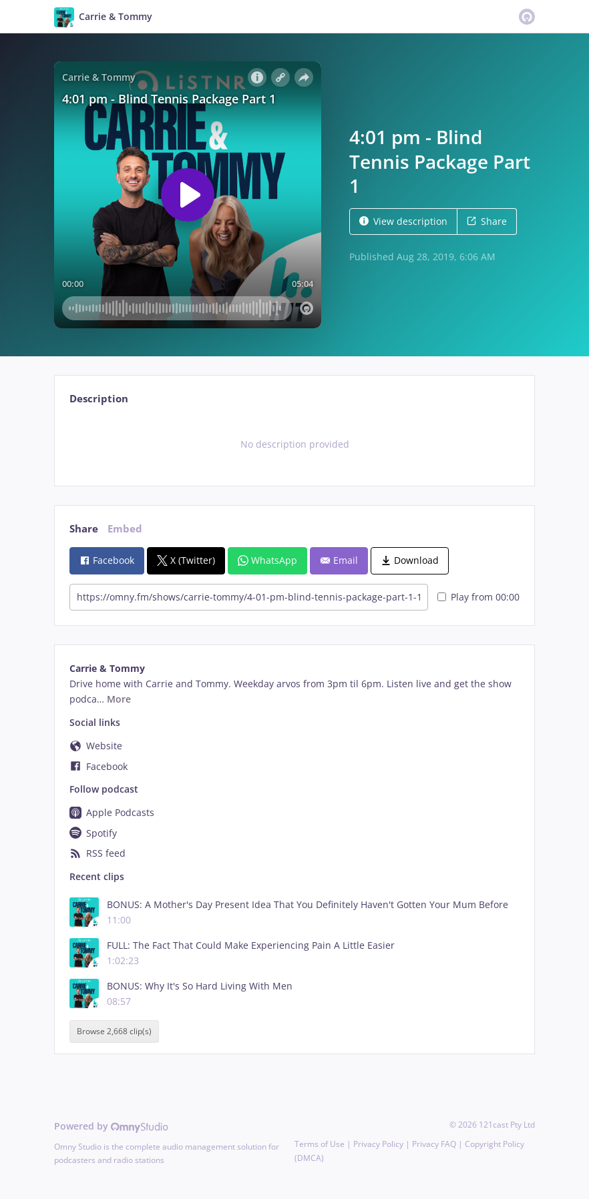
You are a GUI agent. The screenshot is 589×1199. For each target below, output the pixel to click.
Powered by (111, 1126)
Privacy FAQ (434, 1144)
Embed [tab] (125, 529)
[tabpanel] (294, 444)
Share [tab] (83, 529)
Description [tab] (98, 399)
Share (487, 221)
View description (403, 221)
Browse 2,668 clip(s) (114, 1032)
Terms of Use (319, 1144)
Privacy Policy (378, 1144)
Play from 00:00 (478, 596)
